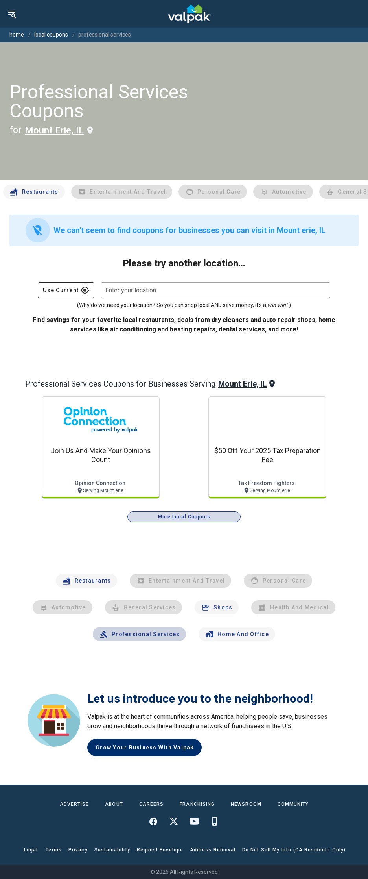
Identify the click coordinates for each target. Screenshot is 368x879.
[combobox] (215, 290)
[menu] (11, 13)
